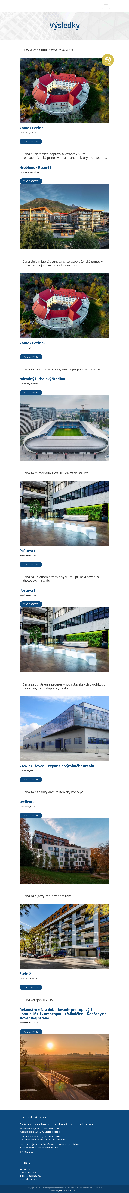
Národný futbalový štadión (42, 379)
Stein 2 (25, 973)
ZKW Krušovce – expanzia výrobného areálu (57, 766)
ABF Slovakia (26, 1169)
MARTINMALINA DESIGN (69, 1191)
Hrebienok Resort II (36, 167)
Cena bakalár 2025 (28, 1179)
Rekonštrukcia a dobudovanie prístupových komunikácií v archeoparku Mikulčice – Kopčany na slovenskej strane (63, 1013)
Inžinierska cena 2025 (30, 1176)
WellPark (27, 802)
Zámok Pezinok (33, 128)
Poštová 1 (27, 550)
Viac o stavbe (30, 141)
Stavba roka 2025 (28, 1172)
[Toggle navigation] (106, 6)
